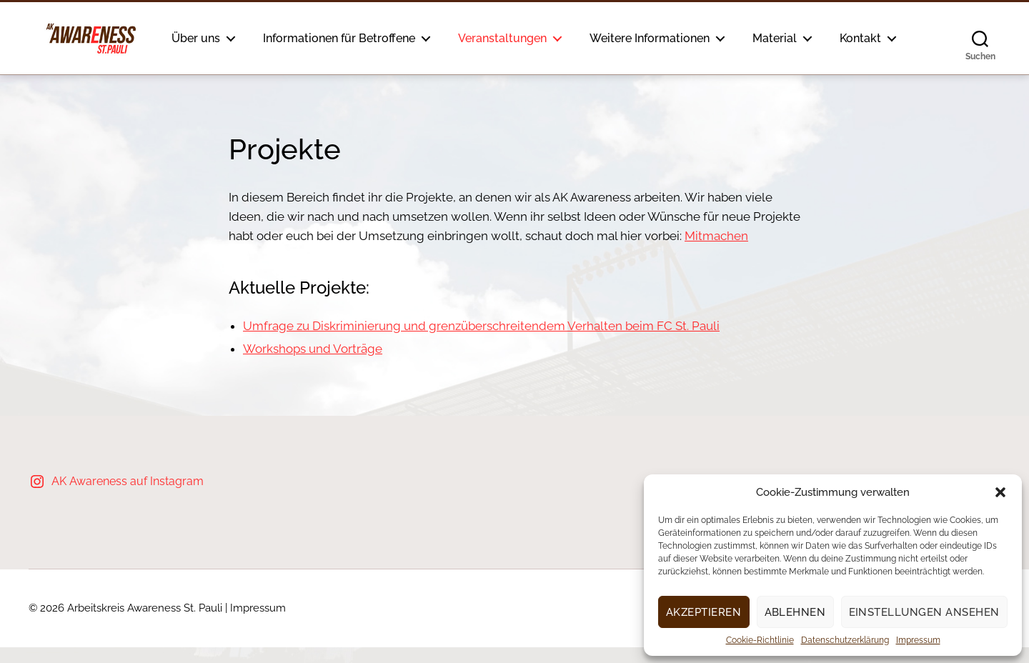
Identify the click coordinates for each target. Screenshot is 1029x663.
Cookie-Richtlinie (760, 640)
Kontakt (225, 55)
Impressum (918, 640)
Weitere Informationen (682, 36)
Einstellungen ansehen (924, 612)
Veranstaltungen (535, 36)
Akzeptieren (704, 612)
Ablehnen (795, 612)
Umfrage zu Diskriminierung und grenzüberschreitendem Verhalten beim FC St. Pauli (481, 341)
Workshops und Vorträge (312, 364)
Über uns (228, 36)
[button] (1000, 492)
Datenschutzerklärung (845, 640)
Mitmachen (716, 251)
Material (807, 36)
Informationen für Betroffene (372, 36)
